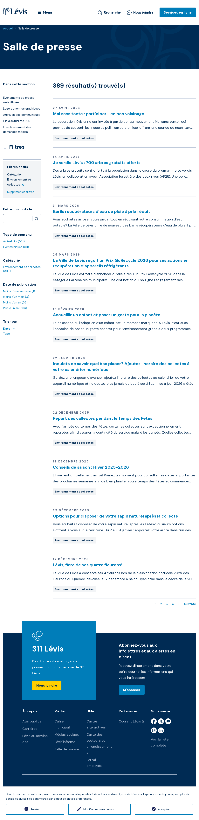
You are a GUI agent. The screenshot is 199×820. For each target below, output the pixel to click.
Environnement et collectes (74, 138)
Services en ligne (178, 12)
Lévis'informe (64, 742)
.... (179, 604)
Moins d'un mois (16, 297)
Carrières (29, 729)
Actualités (14, 241)
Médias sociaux (66, 734)
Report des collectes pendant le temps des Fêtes (102, 418)
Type (6, 334)
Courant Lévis (130, 721)
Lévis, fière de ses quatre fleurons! (88, 565)
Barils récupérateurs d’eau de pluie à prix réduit (101, 211)
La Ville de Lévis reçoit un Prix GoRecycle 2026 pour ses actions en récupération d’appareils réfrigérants (121, 263)
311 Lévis (48, 649)
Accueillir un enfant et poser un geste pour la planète (106, 315)
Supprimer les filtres (20, 192)
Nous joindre (140, 12)
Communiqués (16, 247)
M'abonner (131, 690)
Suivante (190, 604)
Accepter (164, 809)
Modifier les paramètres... (99, 809)
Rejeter (35, 809)
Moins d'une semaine (19, 291)
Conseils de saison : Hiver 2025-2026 (91, 467)
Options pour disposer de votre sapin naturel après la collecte (115, 516)
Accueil (8, 28)
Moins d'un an (15, 302)
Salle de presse (28, 28)
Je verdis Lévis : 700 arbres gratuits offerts (97, 162)
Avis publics (31, 721)
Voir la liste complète (159, 742)
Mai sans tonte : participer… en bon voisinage (98, 114)
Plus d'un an (15, 308)
